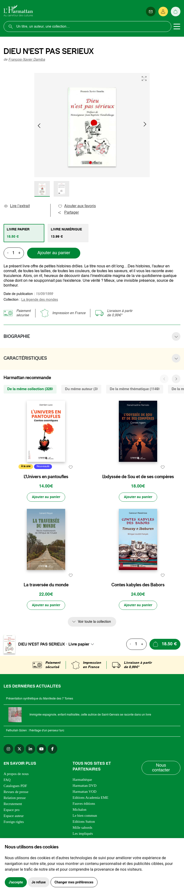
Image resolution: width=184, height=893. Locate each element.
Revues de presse (16, 792)
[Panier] (175, 11)
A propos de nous (16, 774)
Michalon (79, 809)
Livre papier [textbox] (79, 644)
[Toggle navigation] (176, 26)
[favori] (71, 467)
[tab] (24, 233)
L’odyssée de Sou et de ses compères (138, 477)
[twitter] (19, 749)
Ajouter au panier (53, 253)
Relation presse (15, 798)
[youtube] (41, 749)
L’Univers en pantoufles (46, 477)
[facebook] (52, 749)
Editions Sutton (84, 821)
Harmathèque (82, 779)
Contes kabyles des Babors (138, 585)
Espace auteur (14, 816)
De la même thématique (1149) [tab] (135, 389)
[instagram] (8, 749)
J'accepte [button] (16, 882)
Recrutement (13, 804)
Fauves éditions (84, 803)
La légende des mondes (39, 299)
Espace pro (11, 810)
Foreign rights (14, 822)
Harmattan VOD (84, 791)
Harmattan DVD (85, 785)
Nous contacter (161, 767)
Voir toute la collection (94, 621)
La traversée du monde (46, 585)
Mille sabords (82, 827)
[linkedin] (30, 749)
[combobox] (83, 644)
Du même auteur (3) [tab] (81, 389)
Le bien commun (85, 815)
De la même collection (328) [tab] (30, 389)
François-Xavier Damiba (26, 59)
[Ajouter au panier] (46, 497)
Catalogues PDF (15, 786)
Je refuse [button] (39, 882)
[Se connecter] (163, 11)
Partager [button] (68, 213)
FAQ (7, 780)
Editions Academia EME (90, 797)
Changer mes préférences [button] (74, 882)
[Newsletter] (150, 11)
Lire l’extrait (17, 206)
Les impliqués (83, 833)
